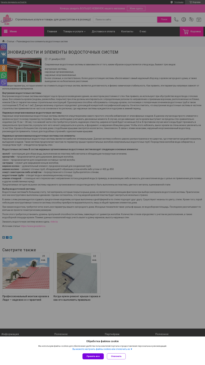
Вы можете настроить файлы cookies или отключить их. (101, 349)
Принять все (93, 356)
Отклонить (116, 356)
